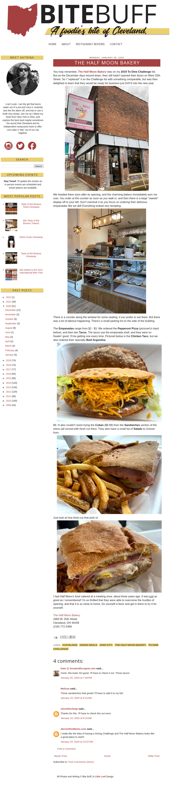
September (10, 323)
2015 (8, 378)
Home (107, 756)
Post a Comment (66, 748)
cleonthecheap (69, 708)
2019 (8, 360)
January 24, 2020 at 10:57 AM (77, 741)
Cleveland (70, 645)
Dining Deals (88, 645)
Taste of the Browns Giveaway (31, 255)
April (7, 341)
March (8, 345)
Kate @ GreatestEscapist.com (78, 668)
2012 (8, 391)
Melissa (65, 688)
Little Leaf (100, 776)
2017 (8, 369)
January (9, 355)
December (10, 310)
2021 (8, 301)
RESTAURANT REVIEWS (90, 44)
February (9, 350)
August (8, 328)
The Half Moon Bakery (92, 71)
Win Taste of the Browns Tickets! (31, 222)
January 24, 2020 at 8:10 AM (76, 718)
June (7, 332)
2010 (8, 400)
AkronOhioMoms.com (73, 728)
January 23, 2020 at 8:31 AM (76, 698)
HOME (52, 44)
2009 (8, 405)
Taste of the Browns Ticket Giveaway (31, 205)
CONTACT (116, 44)
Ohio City (106, 645)
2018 (8, 365)
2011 (8, 396)
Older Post (154, 756)
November (10, 314)
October (9, 319)
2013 (8, 387)
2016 (8, 374)
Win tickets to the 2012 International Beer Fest (31, 271)
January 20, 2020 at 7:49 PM (76, 677)
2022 (8, 297)
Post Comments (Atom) (81, 761)
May (7, 337)
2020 (8, 306)
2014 (8, 383)
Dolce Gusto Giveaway (31, 237)
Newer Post (60, 756)
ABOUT (66, 44)
